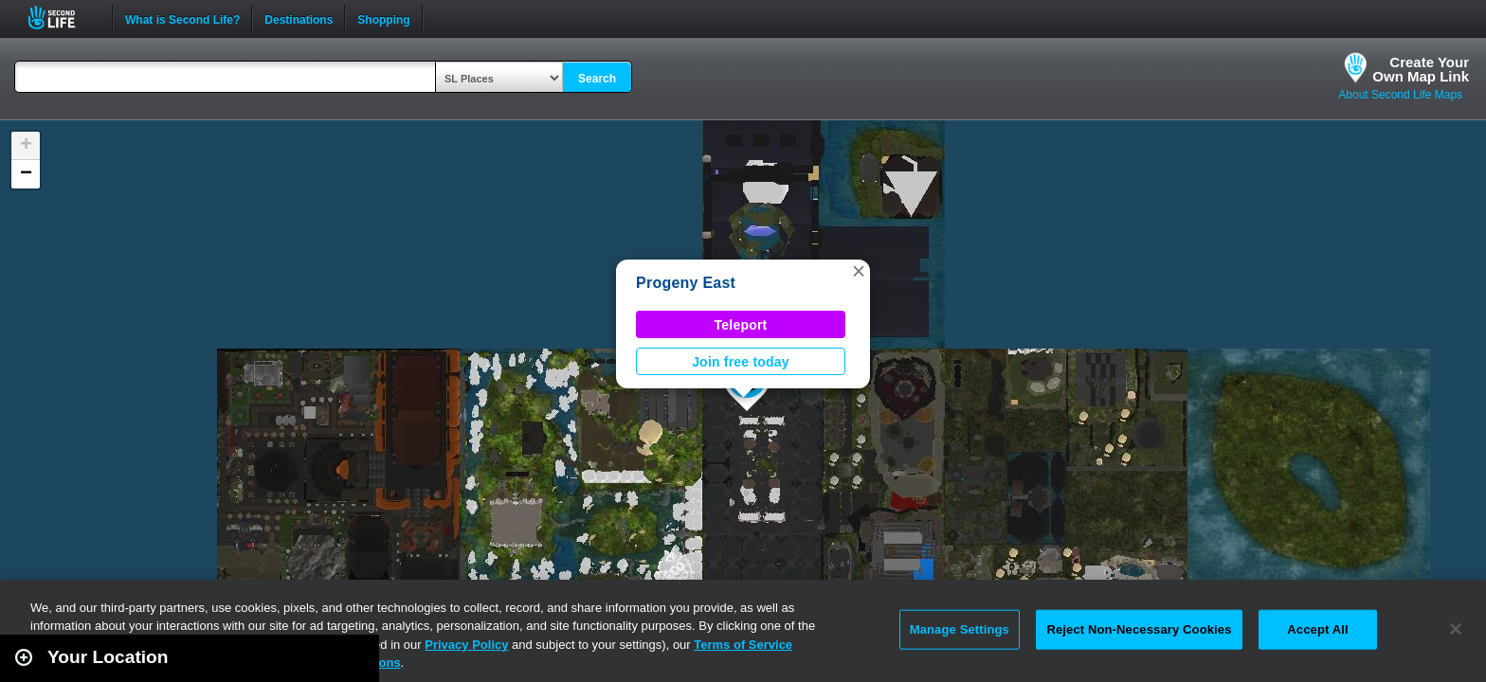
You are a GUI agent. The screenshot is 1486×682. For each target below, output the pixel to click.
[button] (858, 271)
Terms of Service (743, 644)
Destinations (298, 18)
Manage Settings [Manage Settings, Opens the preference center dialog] (959, 629)
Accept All (1317, 629)
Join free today (740, 361)
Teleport (741, 324)
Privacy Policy (466, 644)
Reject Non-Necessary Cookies (1138, 629)
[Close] (1456, 629)
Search (597, 78)
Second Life (62, 17)
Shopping (383, 18)
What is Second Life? (182, 18)
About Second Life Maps (1400, 94)
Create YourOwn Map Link (1420, 69)
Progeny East (685, 283)
